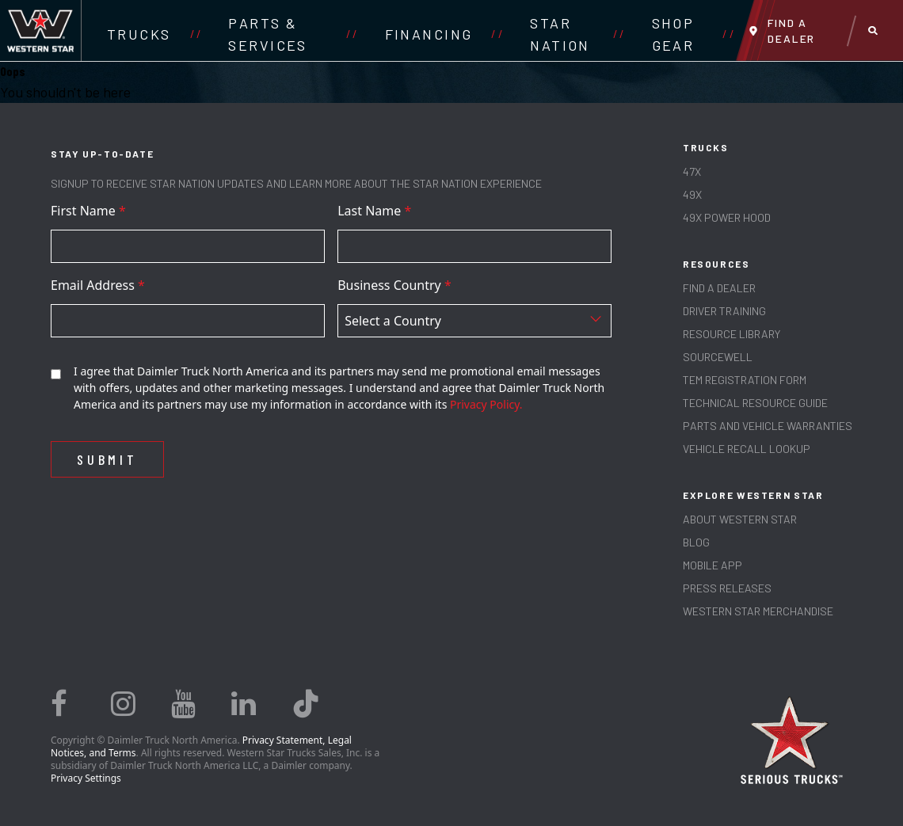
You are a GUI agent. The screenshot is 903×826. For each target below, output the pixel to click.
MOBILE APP (712, 565)
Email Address (98, 285)
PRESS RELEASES (727, 588)
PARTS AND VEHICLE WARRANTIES (767, 425)
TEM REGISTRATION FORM (744, 379)
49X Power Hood (727, 217)
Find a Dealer (719, 288)
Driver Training (724, 311)
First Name (88, 210)
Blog (696, 542)
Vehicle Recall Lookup (746, 448)
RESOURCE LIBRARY (731, 334)
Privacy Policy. (486, 404)
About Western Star (740, 519)
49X (692, 194)
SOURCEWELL (717, 357)
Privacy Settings (86, 778)
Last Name (374, 210)
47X (692, 171)
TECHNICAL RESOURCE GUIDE (755, 402)
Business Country (394, 285)
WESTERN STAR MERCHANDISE (758, 611)
